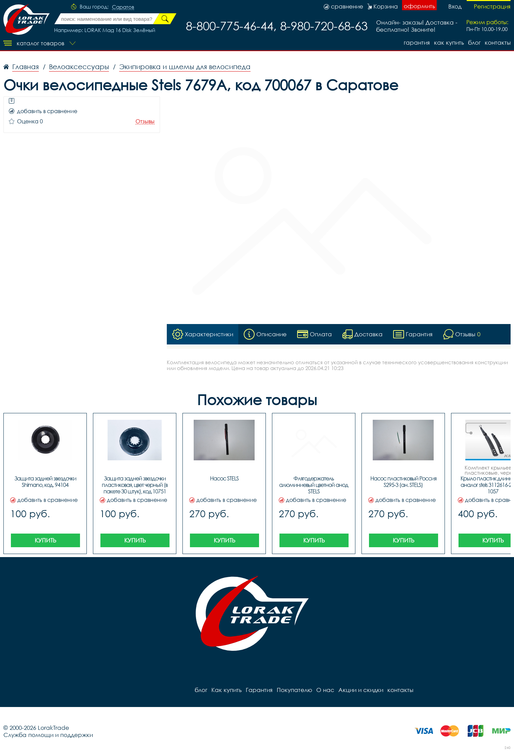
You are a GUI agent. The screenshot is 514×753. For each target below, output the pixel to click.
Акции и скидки (360, 690)
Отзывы (145, 121)
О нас (325, 690)
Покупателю (294, 690)
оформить (419, 6)
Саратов (123, 7)
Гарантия (417, 42)
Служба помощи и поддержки (48, 735)
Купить (45, 540)
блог (474, 42)
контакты (498, 42)
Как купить (449, 42)
